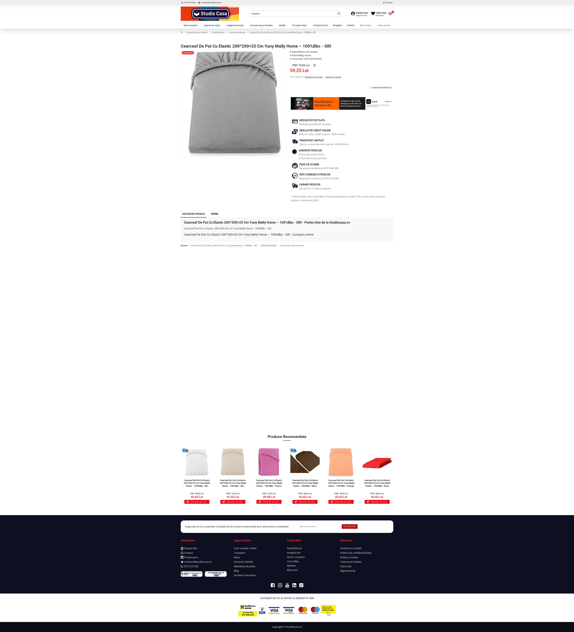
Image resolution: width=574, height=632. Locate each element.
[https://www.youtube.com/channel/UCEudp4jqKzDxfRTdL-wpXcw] (287, 585)
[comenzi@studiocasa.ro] (196, 562)
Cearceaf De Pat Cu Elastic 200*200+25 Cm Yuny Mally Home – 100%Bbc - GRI (282, 32)
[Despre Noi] (189, 548)
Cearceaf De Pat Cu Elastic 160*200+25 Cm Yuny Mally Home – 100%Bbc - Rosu (377, 483)
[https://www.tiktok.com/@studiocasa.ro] (301, 585)
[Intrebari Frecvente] (245, 575)
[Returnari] (292, 570)
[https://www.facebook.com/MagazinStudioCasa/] (273, 585)
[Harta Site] (346, 567)
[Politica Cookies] (349, 558)
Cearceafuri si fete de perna (292, 245)
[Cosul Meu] (293, 561)
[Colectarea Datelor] (351, 562)
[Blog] (236, 571)
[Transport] (239, 553)
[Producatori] (189, 558)
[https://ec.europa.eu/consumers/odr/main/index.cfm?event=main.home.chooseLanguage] (216, 574)
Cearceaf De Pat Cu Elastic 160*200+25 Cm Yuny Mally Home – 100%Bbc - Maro (305, 483)
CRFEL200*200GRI (268, 245)
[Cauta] (338, 14)
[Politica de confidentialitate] (355, 553)
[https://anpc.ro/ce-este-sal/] (192, 574)
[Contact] (187, 553)
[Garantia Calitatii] (243, 562)
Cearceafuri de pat (237, 32)
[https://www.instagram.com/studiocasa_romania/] (280, 585)
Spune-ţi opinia (333, 76)
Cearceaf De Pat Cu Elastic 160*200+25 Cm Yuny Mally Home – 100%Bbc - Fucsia (269, 483)
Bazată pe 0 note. (314, 76)
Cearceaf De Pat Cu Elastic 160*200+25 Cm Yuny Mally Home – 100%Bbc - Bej (233, 483)
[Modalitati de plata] (244, 567)
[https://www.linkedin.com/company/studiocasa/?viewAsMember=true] (294, 585)
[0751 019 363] (189, 567)
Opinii (214, 213)
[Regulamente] (347, 571)
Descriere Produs (193, 213)
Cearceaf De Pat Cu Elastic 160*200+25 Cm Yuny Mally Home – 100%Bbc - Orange (341, 483)
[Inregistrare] (294, 553)
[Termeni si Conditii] (351, 548)
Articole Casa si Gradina (197, 32)
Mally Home (304, 55)
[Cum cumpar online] (245, 548)
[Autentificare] (294, 548)
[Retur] (237, 558)
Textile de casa (218, 32)
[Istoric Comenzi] (296, 557)
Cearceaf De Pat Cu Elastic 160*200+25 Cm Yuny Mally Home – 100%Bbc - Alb (197, 483)
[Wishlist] (291, 566)
